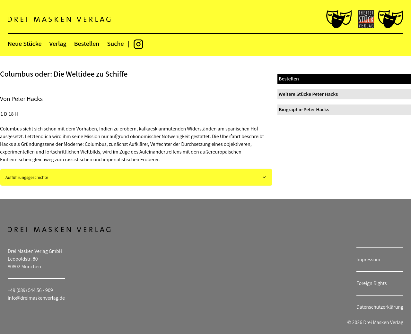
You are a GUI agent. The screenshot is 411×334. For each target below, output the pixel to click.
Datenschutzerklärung (379, 307)
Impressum (368, 259)
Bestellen (87, 43)
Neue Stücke (24, 43)
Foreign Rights (371, 283)
